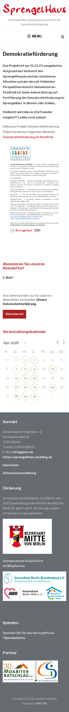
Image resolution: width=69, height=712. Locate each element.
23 (34, 387)
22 (25, 387)
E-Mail (8, 277)
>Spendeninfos (14, 638)
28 (16, 396)
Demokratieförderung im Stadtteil (28, 137)
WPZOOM (41, 703)
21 (16, 387)
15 (25, 378)
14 (16, 378)
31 (16, 360)
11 (52, 368)
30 (34, 396)
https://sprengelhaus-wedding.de (27, 457)
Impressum (11, 465)
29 (25, 396)
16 (34, 378)
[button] (34, 36)
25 (52, 387)
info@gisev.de (23, 452)
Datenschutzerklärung (19, 473)
